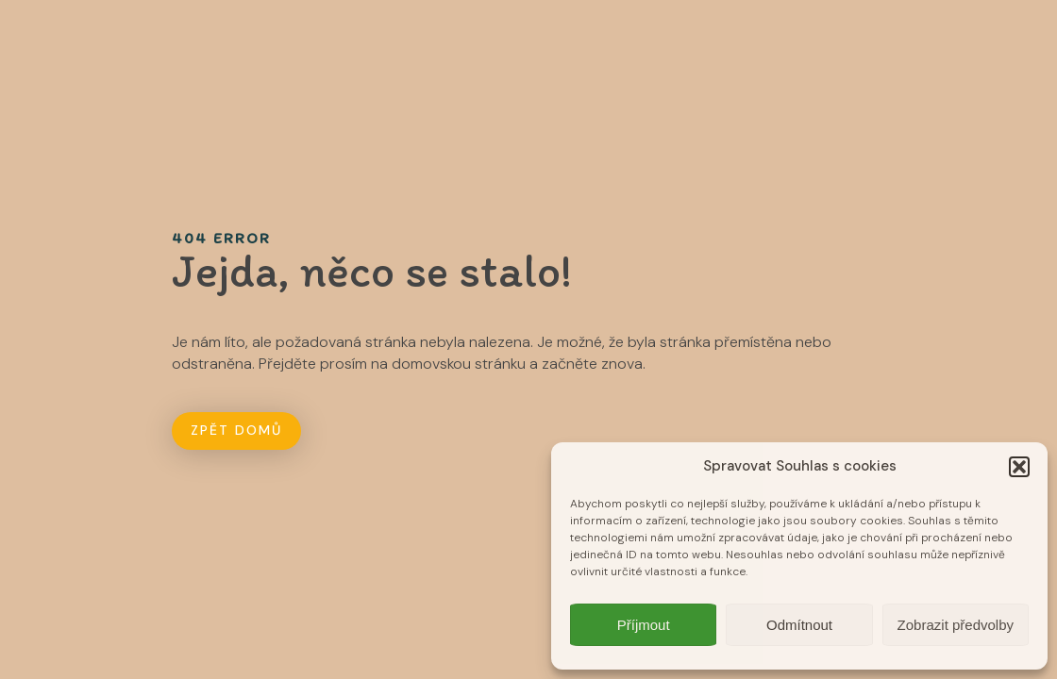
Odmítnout (799, 625)
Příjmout (643, 625)
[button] (1019, 466)
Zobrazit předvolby (956, 625)
